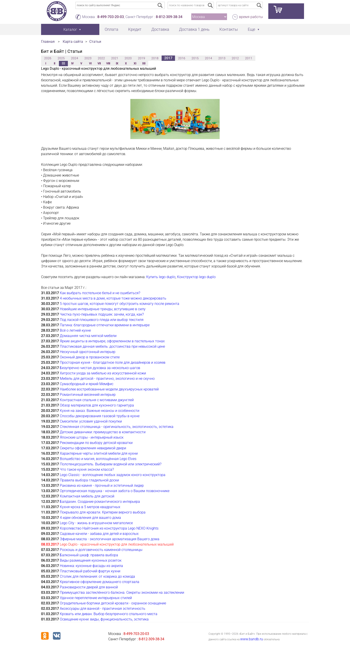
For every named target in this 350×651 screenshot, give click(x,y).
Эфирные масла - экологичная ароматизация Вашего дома (109, 539)
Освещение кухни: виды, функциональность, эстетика (104, 619)
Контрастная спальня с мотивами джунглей (97, 400)
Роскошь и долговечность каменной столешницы (101, 550)
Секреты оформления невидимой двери (93, 448)
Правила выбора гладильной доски (89, 480)
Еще (251, 29)
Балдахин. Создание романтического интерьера (100, 501)
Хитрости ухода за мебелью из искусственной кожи (103, 373)
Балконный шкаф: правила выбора (89, 555)
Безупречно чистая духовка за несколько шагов (100, 368)
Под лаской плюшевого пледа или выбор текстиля (102, 320)
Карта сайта (73, 41)
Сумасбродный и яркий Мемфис (86, 384)
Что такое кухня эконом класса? (87, 469)
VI (90, 63)
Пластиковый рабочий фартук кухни (90, 571)
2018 (154, 58)
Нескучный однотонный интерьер (87, 352)
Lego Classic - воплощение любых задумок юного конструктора (112, 475)
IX (117, 63)
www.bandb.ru (251, 639)
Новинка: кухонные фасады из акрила (91, 566)
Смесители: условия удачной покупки (91, 421)
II (54, 63)
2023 (88, 58)
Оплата (111, 29)
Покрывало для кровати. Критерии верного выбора (103, 512)
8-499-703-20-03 (110, 17)
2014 (208, 58)
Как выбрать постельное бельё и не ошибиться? (100, 293)
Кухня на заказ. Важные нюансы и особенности (99, 411)
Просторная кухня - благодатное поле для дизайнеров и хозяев (112, 362)
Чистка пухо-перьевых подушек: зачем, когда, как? (102, 314)
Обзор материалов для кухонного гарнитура (97, 405)
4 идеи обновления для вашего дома (90, 517)
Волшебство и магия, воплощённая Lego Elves (98, 459)
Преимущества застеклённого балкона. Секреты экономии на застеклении (122, 592)
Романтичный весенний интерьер (88, 394)
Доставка (160, 29)
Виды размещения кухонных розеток (90, 560)
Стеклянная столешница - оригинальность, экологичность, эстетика (116, 427)
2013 (221, 58)
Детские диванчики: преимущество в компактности (103, 432)
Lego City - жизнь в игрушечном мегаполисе (96, 523)
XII (143, 63)
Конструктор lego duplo (196, 277)
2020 (128, 58)
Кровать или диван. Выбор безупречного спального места (108, 614)
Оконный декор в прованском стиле (90, 357)
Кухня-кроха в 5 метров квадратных (90, 507)
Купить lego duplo (160, 277)
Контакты (228, 29)
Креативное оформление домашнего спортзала (99, 582)
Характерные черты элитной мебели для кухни (99, 453)
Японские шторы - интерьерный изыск (91, 437)
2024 (74, 58)
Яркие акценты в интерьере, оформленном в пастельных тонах (112, 341)
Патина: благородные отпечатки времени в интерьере (105, 325)
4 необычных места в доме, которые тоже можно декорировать (113, 298)
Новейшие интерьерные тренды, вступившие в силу (103, 309)
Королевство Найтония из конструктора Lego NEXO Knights (109, 528)
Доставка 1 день (194, 29)
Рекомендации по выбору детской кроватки (96, 443)
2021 (114, 58)
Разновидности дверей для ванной (89, 587)
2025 (61, 58)
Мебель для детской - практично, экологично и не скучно (107, 378)
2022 (101, 58)
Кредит (135, 29)
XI (135, 63)
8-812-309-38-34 (169, 17)
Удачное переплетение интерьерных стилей (96, 598)
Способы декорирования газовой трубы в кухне (100, 416)
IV (72, 63)
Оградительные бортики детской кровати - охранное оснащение (113, 603)
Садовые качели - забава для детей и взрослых (99, 534)
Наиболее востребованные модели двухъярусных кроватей (109, 389)
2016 (181, 58)
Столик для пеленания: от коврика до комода (97, 576)
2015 (195, 58)
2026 (47, 58)
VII (99, 63)
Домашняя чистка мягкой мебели (88, 336)
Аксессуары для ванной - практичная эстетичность (102, 608)
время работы (251, 17)
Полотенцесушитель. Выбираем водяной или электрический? (110, 464)
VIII (108, 63)
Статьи (95, 41)
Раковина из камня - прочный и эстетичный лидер (102, 485)
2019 (141, 58)
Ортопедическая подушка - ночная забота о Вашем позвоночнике (114, 491)
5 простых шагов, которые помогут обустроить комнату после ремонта (119, 304)
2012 (235, 58)
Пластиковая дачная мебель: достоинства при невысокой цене (112, 346)
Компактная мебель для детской (87, 496)
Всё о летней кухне (75, 330)
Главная (48, 41)
